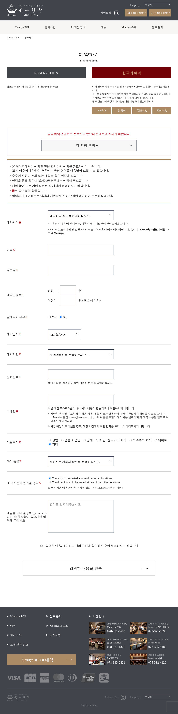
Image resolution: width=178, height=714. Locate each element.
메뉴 (103, 27)
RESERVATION (46, 73)
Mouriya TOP (22, 27)
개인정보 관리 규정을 (77, 545)
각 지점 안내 (78, 27)
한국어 (122, 110)
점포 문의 (157, 27)
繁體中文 (142, 110)
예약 (37, 660)
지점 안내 (98, 616)
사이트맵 (106, 12)
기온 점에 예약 (159, 13)
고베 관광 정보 (19, 644)
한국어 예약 (131, 73)
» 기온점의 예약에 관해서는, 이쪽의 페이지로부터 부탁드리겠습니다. (88, 223)
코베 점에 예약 (135, 13)
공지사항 (50, 27)
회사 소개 (16, 635)
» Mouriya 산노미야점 (152, 229)
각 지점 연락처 (87, 145)
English (102, 110)
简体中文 (162, 110)
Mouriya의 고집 (59, 625)
